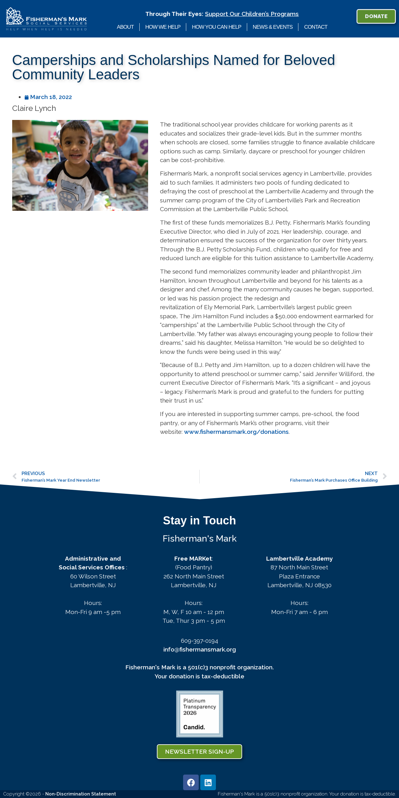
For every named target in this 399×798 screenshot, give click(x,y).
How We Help (162, 27)
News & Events (273, 27)
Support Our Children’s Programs (252, 13)
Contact (315, 27)
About (125, 27)
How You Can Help (216, 27)
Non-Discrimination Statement (80, 794)
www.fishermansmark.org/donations (236, 431)
